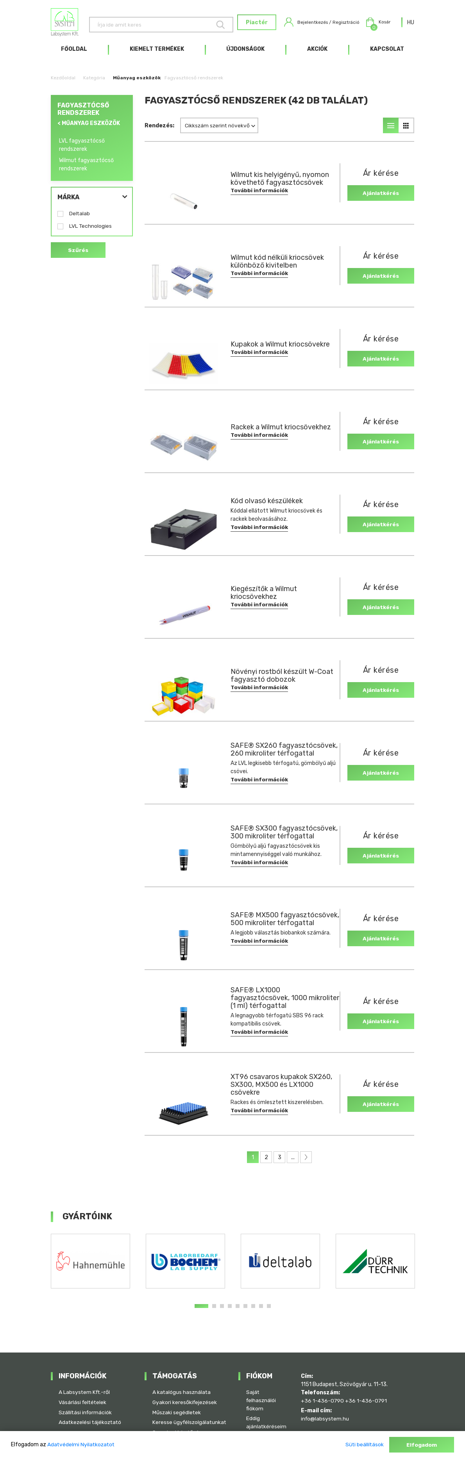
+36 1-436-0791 (367, 1391)
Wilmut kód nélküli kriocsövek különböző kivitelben (277, 266)
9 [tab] (269, 1310)
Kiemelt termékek (157, 53)
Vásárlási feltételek (83, 1393)
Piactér (243, 24)
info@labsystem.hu (325, 1410)
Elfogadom (421, 1445)
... (293, 1161)
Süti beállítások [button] (363, 1445)
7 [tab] (253, 1310)
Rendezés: (159, 130)
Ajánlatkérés (378, 197)
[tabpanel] (90, 1265)
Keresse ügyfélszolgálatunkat (179, 1418)
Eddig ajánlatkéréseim (266, 1414)
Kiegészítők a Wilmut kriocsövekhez (264, 597)
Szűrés (78, 255)
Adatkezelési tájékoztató (91, 1414)
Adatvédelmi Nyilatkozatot (81, 1445)
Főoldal (74, 53)
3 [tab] (222, 1310)
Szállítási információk (86, 1404)
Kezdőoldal (63, 82)
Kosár (376, 24)
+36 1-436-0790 (323, 1391)
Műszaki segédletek (177, 1404)
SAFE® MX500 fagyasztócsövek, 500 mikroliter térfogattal (267, 923)
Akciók (317, 53)
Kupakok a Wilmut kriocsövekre (280, 349)
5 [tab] (238, 1310)
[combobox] (410, 24)
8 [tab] (261, 1310)
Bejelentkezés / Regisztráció (313, 24)
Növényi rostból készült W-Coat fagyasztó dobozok (282, 680)
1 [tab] (201, 1310)
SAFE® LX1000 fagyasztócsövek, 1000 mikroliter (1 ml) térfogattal (274, 1002)
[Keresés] (149, 25)
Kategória (94, 82)
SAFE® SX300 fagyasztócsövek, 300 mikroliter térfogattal (267, 836)
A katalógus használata (182, 1383)
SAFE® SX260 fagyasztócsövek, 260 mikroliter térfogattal (267, 753)
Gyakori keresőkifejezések (185, 1393)
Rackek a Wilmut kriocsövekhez (281, 432)
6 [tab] (245, 1310)
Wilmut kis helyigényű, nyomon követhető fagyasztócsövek (280, 183)
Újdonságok (245, 53)
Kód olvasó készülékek (267, 505)
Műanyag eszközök (137, 82)
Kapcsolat (387, 53)
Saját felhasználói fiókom (261, 1391)
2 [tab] (214, 1310)
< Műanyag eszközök (88, 127)
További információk (260, 195)
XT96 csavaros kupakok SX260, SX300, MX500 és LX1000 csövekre (281, 1089)
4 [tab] (230, 1310)
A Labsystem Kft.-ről (85, 1383)
